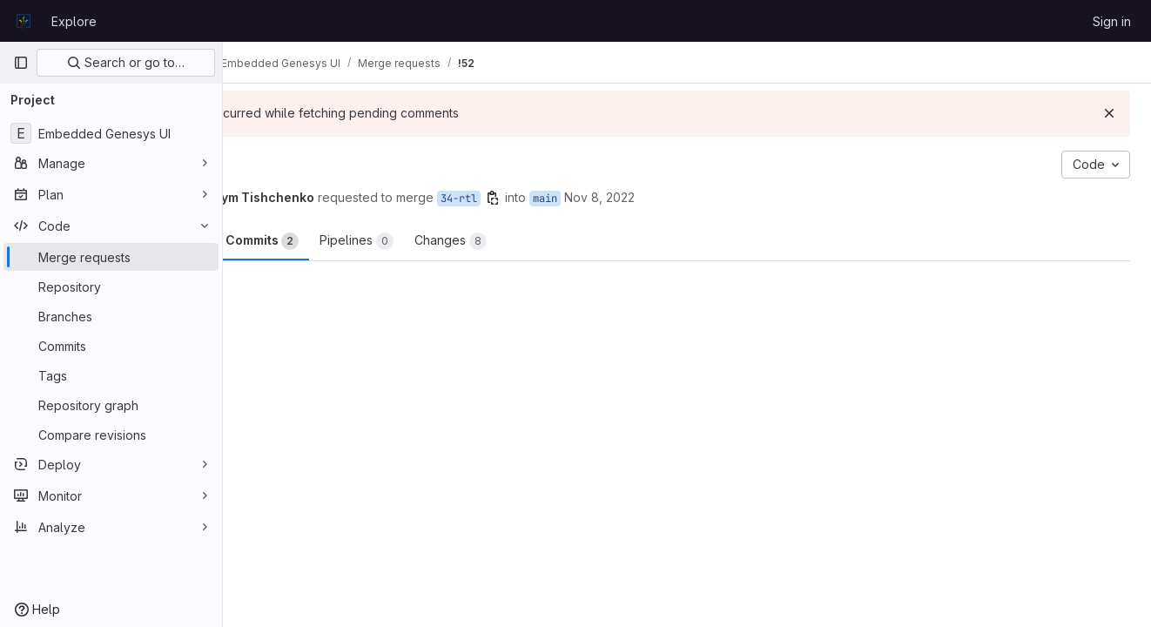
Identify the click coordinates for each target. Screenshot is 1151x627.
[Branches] (111, 316)
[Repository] (111, 286)
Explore (74, 21)
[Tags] (111, 375)
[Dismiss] (1109, 113)
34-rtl (587, 199)
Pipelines (485, 241)
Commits (390, 241)
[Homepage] (23, 21)
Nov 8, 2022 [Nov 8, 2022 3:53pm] (727, 197)
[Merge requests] (111, 257)
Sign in (1112, 21)
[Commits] (111, 346)
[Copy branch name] (620, 197)
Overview (293, 241)
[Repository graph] (111, 405)
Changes (578, 241)
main (673, 199)
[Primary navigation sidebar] (21, 63)
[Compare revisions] (111, 434)
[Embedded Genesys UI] (111, 133)
